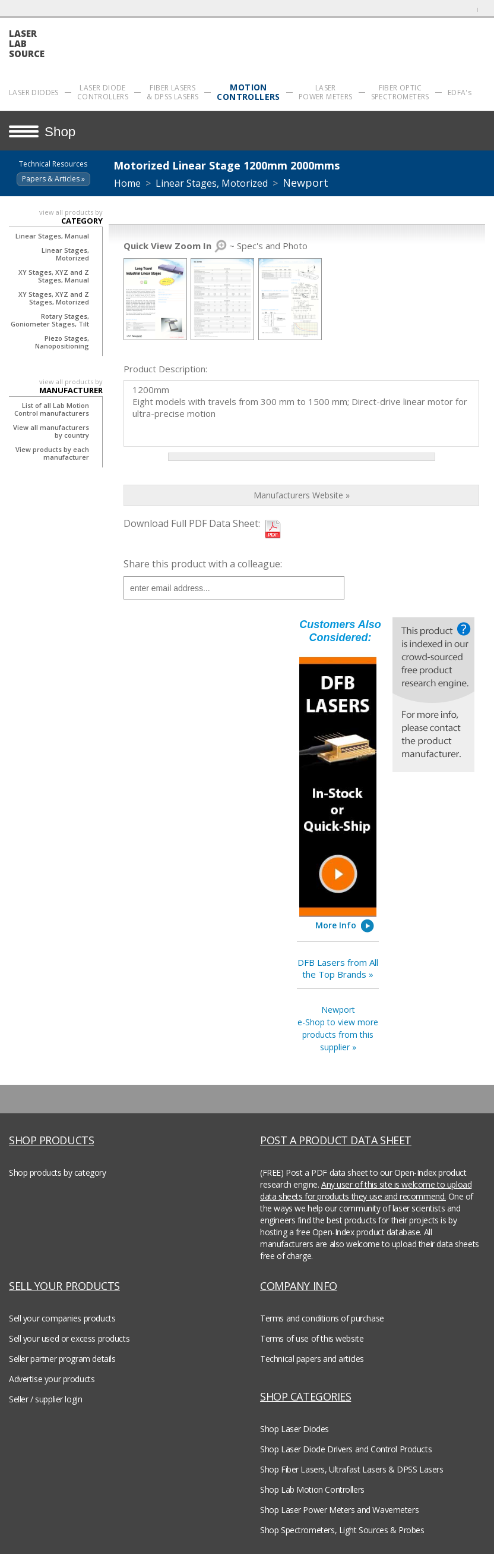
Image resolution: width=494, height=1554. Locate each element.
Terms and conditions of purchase (322, 1318)
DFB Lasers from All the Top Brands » (337, 968)
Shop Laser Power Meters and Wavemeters (339, 1509)
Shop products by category (57, 1172)
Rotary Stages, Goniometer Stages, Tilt (50, 320)
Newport (305, 182)
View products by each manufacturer (52, 453)
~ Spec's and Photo (216, 246)
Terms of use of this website (311, 1338)
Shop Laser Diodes (294, 1428)
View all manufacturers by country (51, 431)
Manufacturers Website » (302, 495)
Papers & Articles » (53, 179)
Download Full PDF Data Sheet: (192, 523)
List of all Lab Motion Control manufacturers (51, 409)
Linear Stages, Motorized (65, 254)
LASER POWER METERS (326, 92)
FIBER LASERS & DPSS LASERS (172, 92)
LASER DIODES (34, 92)
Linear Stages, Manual (52, 235)
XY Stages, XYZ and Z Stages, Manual (53, 276)
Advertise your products (51, 1379)
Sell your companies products (62, 1318)
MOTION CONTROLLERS (248, 92)
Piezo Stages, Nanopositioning (62, 342)
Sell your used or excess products (69, 1338)
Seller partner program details (62, 1358)
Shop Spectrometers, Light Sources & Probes (342, 1530)
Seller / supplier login (45, 1399)
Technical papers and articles (312, 1358)
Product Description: (165, 369)
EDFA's (459, 92)
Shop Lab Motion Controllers (312, 1489)
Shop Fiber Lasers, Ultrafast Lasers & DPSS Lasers (351, 1469)
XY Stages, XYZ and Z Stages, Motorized (53, 298)
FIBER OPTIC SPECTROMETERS (400, 92)
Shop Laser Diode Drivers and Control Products (346, 1449)
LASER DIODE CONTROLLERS (102, 92)
